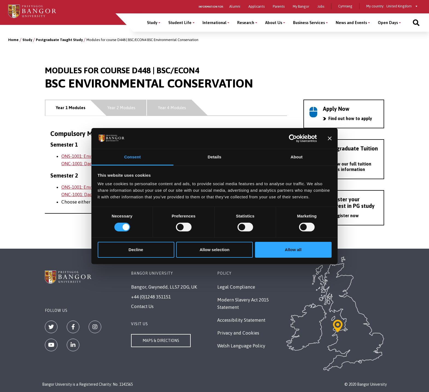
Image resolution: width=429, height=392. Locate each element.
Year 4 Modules (172, 107)
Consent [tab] (132, 157)
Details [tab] (214, 157)
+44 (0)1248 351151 (151, 297)
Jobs (320, 6)
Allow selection (214, 249)
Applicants (256, 6)
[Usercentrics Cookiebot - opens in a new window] (293, 138)
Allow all (293, 249)
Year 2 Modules (121, 107)
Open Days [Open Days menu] (388, 22)
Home (13, 40)
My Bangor (301, 6)
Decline (136, 249)
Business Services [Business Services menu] (309, 22)
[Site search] (416, 22)
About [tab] (297, 157)
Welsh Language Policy (241, 346)
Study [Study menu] (152, 22)
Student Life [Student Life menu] (180, 22)
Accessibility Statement (241, 320)
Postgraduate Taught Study (59, 40)
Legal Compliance (236, 287)
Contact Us (142, 306)
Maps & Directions (161, 340)
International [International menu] (214, 22)
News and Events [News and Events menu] (351, 22)
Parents (279, 6)
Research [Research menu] (245, 22)
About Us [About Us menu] (273, 22)
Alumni (234, 6)
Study (27, 40)
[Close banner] (330, 138)
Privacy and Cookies (238, 333)
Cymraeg (345, 6)
